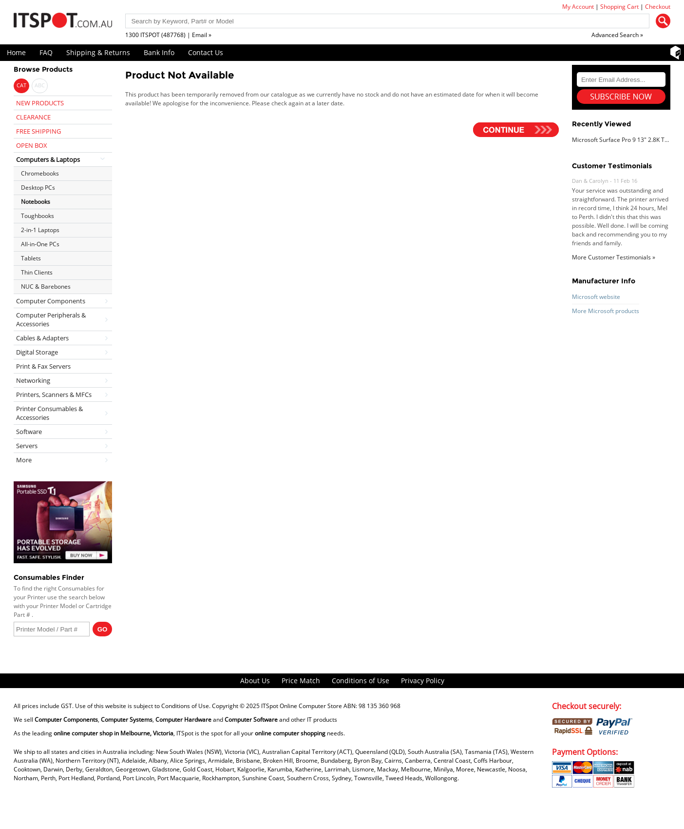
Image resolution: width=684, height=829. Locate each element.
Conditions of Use (360, 680)
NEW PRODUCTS (40, 103)
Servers (27, 445)
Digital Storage (37, 352)
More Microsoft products (605, 311)
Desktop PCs (38, 187)
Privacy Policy (422, 680)
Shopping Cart (619, 6)
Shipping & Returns (98, 52)
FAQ (46, 52)
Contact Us (205, 52)
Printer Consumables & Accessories (49, 413)
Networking (33, 380)
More (24, 459)
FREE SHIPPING (38, 131)
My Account (578, 6)
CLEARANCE (33, 117)
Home (16, 52)
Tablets (31, 258)
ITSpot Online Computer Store (301, 706)
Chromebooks (40, 173)
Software (29, 431)
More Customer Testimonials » (613, 257)
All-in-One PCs (40, 244)
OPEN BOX (31, 145)
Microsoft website (596, 297)
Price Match (301, 680)
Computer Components (50, 300)
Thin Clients (37, 272)
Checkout (657, 6)
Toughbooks (37, 216)
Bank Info (159, 52)
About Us (255, 680)
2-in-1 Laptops (40, 230)
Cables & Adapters (42, 338)
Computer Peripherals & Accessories (51, 319)
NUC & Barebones (46, 286)
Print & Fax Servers (43, 366)
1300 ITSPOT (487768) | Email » (168, 35)
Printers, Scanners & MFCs (54, 394)
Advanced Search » (617, 35)
